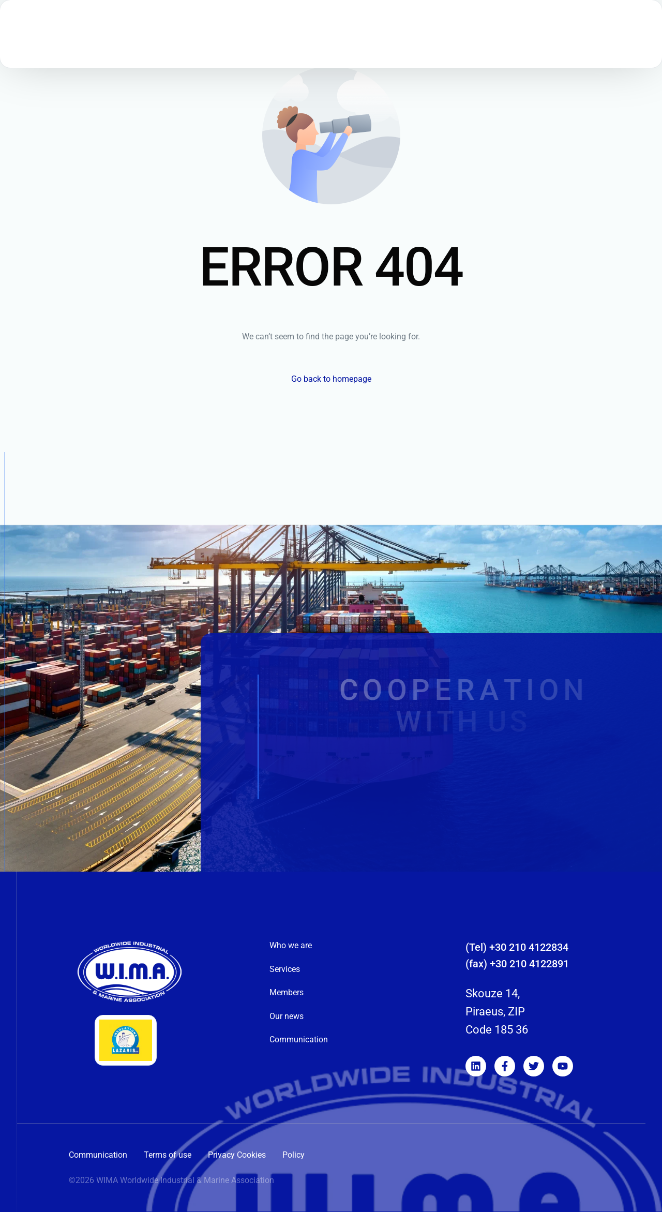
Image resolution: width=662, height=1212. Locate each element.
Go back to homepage (331, 379)
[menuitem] (459, 44)
